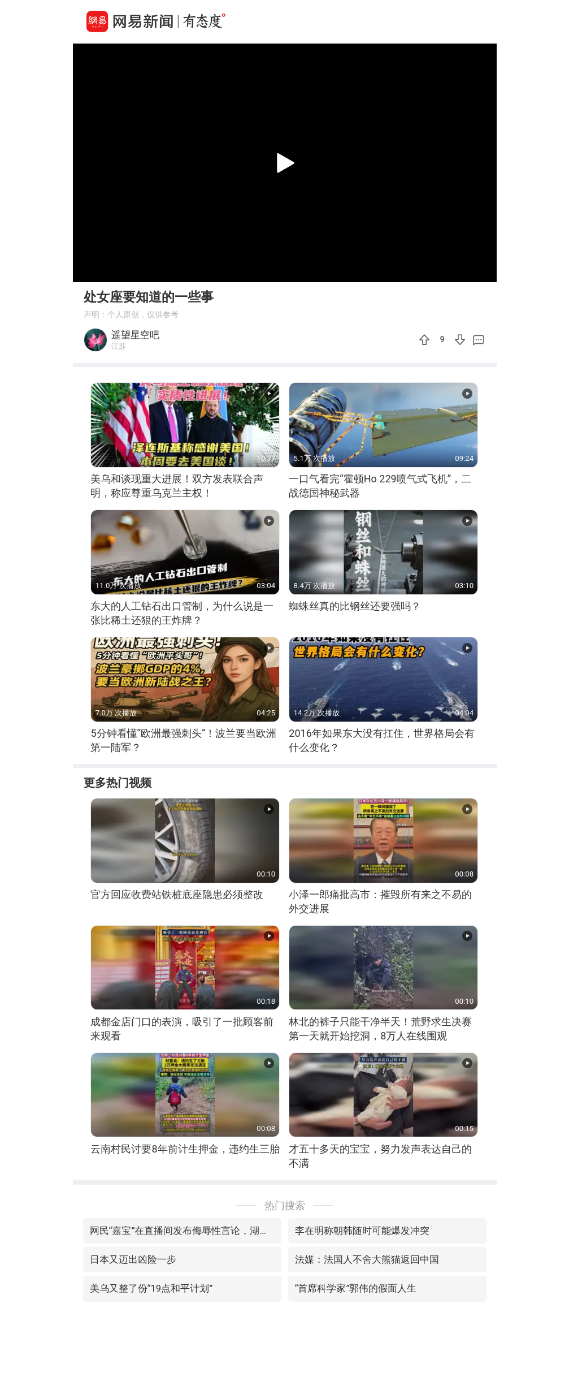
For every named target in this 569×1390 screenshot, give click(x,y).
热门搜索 (284, 1205)
